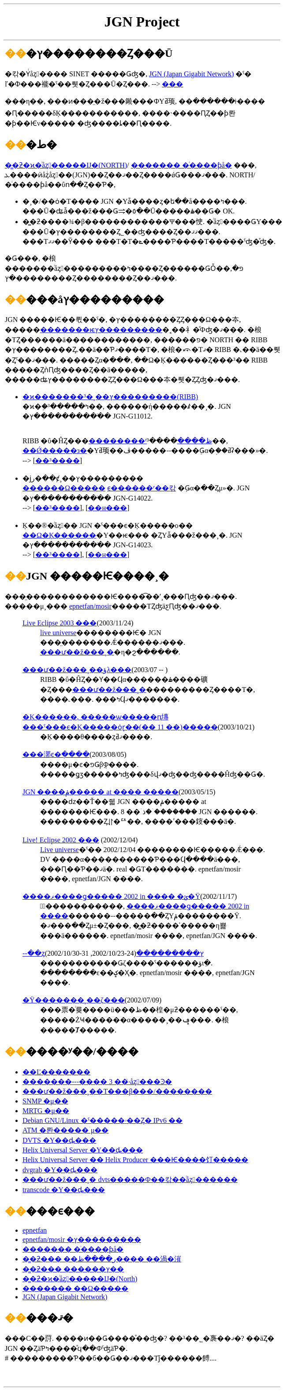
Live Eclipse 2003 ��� (59, 623)
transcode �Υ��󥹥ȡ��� (63, 1189)
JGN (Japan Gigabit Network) (191, 74)
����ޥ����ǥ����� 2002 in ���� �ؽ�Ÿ (111, 896)
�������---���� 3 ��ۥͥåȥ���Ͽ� (97, 1081)
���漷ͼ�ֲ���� (56, 754)
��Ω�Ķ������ (59, 535)
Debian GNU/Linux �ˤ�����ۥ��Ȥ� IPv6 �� (102, 1120)
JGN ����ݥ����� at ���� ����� (100, 792)
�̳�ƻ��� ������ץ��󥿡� (73, 1269)
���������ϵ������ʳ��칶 (141, 488)
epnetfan (34, 1230)
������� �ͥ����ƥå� (181, 165)
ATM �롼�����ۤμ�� (65, 1130)
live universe (58, 632)
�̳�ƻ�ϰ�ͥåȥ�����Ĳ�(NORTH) (66, 165)
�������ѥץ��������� (101, 329)
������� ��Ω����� (75, 1288)
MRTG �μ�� (45, 1110)
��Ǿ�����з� (54, 450)
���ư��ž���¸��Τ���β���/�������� (117, 1091)
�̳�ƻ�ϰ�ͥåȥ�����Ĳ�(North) (79, 1279)
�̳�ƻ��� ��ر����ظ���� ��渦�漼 (101, 1259)
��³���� (57, 460)
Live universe (59, 849)
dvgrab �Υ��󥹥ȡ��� (59, 1170)
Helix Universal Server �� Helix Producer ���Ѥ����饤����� (135, 1159)
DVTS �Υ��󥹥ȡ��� (59, 1140)
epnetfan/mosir (90, 606)
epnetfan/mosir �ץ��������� (81, 1239)
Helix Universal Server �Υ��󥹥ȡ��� (82, 1150)
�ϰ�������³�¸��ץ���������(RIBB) (110, 396)
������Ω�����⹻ (63, 488)
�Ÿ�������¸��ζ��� (73, 1000)
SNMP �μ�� (45, 1101)
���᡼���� (172, 84)
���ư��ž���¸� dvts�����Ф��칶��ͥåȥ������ (130, 1179)
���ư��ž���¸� (77, 652)
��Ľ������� (56, 1072)
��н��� (107, 508)
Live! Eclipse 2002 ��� (60, 840)
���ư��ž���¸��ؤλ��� (76, 669)
